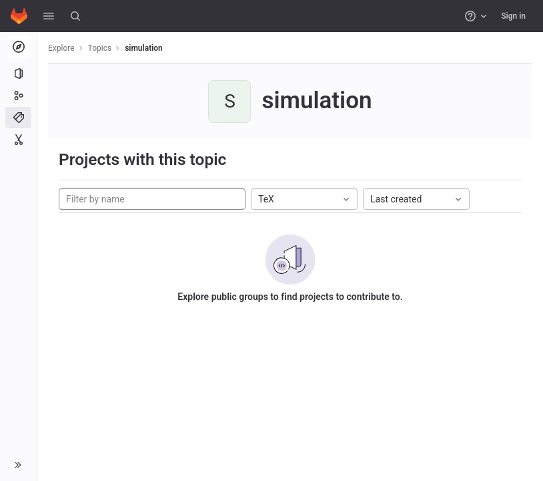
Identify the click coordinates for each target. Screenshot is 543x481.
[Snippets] (18, 139)
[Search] (75, 16)
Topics (100, 48)
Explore (61, 48)
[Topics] (18, 117)
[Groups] (18, 95)
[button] (48, 16)
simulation (144, 48)
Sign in (513, 16)
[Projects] (18, 73)
